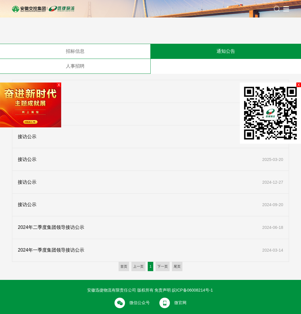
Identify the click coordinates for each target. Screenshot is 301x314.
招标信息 (75, 51)
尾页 (177, 266)
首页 (123, 266)
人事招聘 (75, 66)
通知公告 (225, 51)
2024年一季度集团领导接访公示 (51, 250)
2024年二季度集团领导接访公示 (51, 227)
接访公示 (27, 136)
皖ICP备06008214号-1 (192, 290)
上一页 (138, 266)
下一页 (162, 266)
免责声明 (162, 290)
